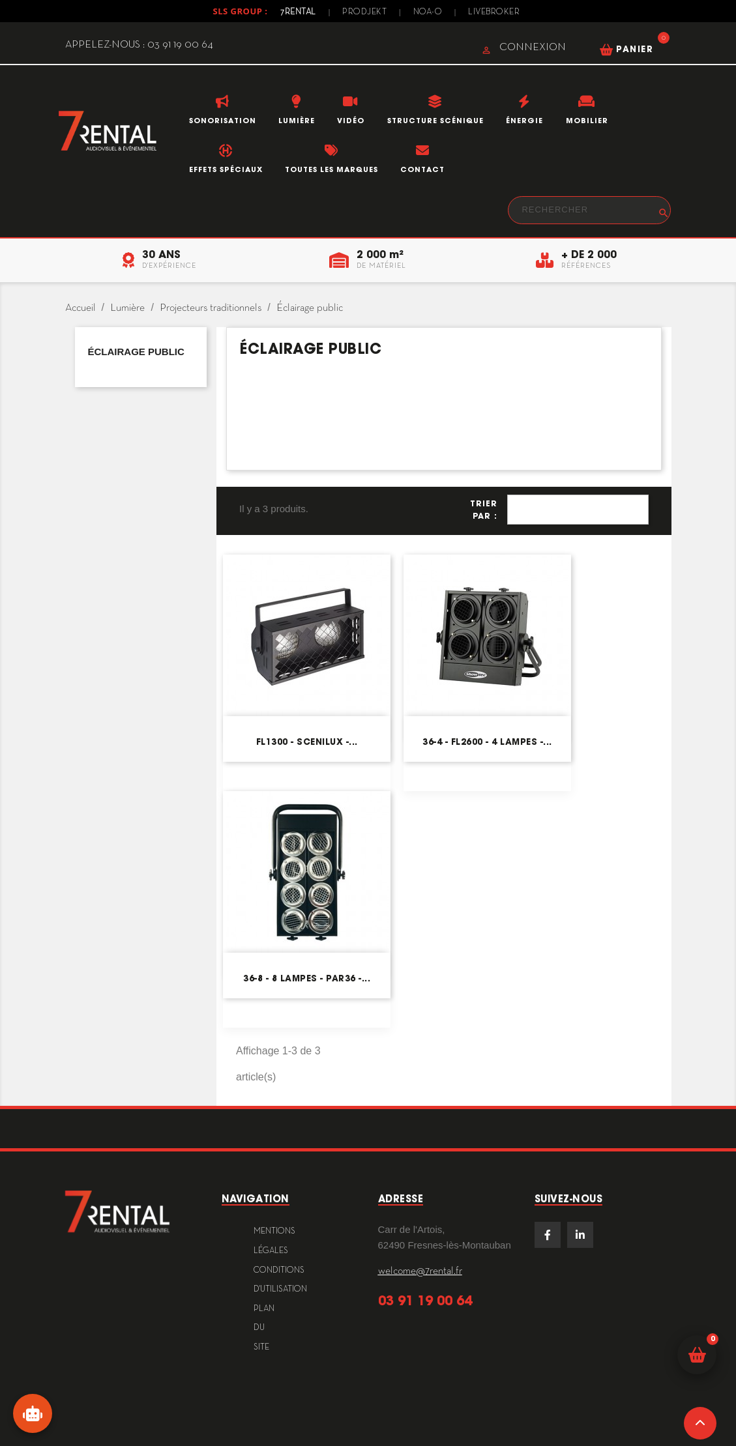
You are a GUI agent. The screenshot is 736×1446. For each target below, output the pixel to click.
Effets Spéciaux (226, 169)
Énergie (524, 120)
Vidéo (350, 120)
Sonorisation (222, 120)
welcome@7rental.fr (420, 1271)
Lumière (296, 120)
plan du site (264, 1328)
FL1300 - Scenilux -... (307, 741)
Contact (422, 169)
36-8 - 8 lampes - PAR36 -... (306, 978)
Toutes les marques (331, 169)
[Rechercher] (589, 210)
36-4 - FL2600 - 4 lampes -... (487, 741)
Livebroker (494, 12)
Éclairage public (136, 351)
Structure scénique (435, 120)
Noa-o (428, 12)
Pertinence (577, 509)
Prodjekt (364, 12)
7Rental (298, 12)
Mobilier (587, 120)
